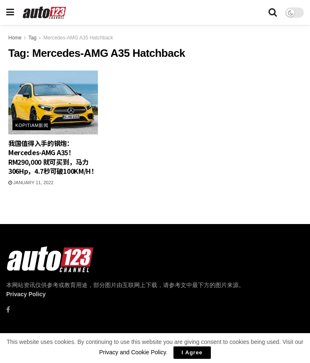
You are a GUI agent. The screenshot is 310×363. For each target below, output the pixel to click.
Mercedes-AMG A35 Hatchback (78, 38)
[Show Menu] (10, 12)
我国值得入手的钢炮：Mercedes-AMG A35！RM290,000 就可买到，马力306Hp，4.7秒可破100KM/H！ (53, 157)
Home (15, 38)
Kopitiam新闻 (31, 125)
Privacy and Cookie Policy (132, 352)
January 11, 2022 (31, 182)
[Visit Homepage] (44, 12)
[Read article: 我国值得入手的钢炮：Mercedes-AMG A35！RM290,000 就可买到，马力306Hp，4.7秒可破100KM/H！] (53, 102)
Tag (32, 38)
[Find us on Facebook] (8, 309)
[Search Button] (273, 12)
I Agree (192, 352)
